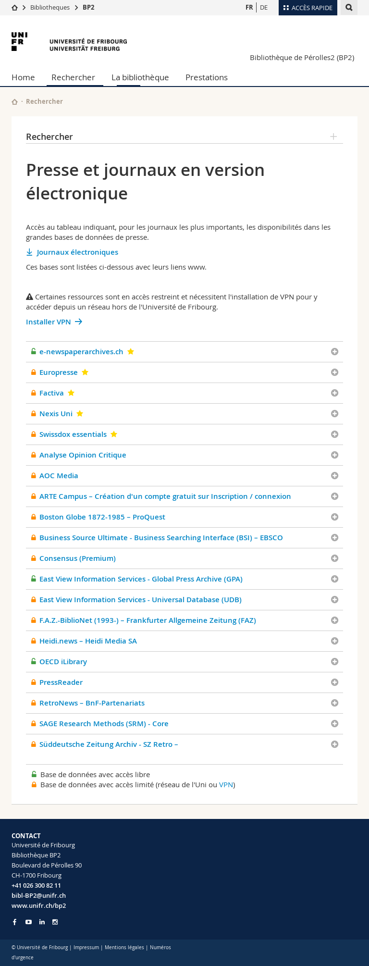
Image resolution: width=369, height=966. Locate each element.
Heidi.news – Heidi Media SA (88, 641)
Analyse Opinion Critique (82, 455)
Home (23, 77)
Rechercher (73, 77)
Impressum (86, 947)
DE (264, 7)
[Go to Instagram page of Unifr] (55, 922)
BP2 (88, 7)
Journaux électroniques (77, 252)
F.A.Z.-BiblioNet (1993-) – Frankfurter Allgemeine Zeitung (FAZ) (147, 620)
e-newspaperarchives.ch (81, 352)
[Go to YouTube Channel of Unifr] (28, 922)
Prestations (206, 77)
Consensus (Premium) (77, 558)
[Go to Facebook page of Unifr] (15, 921)
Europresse (58, 372)
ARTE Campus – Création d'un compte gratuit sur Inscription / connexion (165, 496)
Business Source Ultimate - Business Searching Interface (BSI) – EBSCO (161, 538)
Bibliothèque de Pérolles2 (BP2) (302, 57)
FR (249, 7)
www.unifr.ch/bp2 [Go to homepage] (39, 905)
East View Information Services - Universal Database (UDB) (140, 599)
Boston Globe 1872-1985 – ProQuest (102, 517)
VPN (226, 784)
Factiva (51, 393)
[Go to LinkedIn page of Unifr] (42, 922)
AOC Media (58, 476)
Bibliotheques (50, 7)
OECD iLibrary (63, 661)
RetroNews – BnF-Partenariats (92, 703)
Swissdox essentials (73, 434)
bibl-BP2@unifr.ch (39, 895)
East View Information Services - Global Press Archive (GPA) (141, 579)
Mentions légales (124, 947)
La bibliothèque (140, 77)
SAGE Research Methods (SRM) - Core (104, 723)
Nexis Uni (56, 414)
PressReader (61, 682)
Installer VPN (48, 322)
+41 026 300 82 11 (36, 885)
